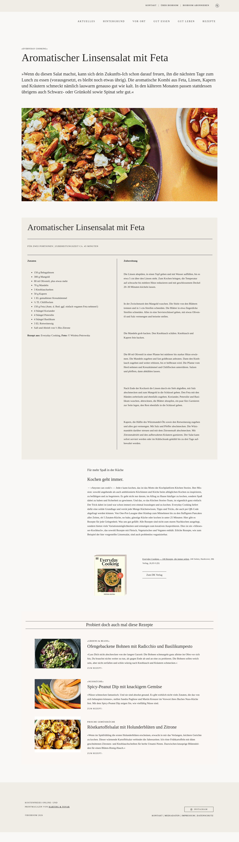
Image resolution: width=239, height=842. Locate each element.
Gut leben (186, 26)
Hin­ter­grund (114, 26)
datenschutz (205, 825)
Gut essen (162, 26)
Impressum (188, 825)
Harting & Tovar (59, 820)
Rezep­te (209, 26)
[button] (217, 5)
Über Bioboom (169, 5)
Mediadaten (172, 825)
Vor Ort (139, 26)
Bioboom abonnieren (196, 5)
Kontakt (151, 5)
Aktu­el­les (86, 26)
